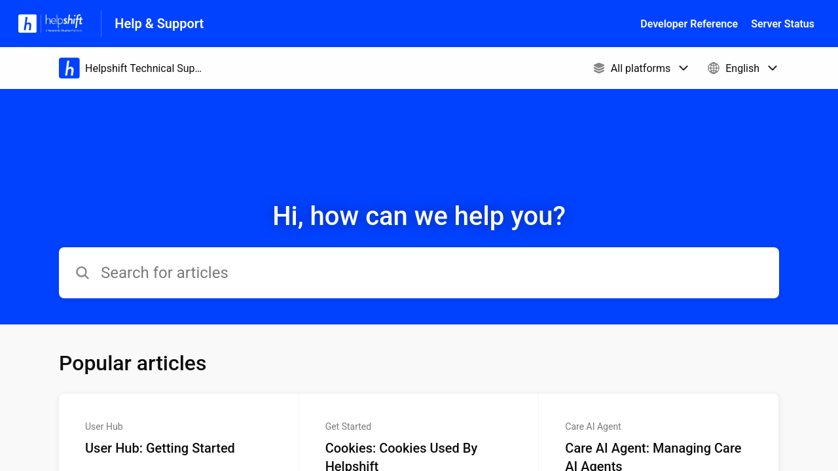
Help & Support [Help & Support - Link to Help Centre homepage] (159, 23)
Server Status (782, 24)
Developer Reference (689, 24)
